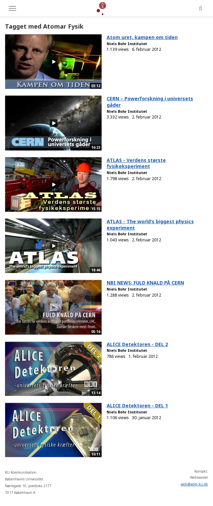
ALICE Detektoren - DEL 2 (137, 344)
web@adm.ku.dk (194, 484)
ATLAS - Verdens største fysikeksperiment (136, 163)
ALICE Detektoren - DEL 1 (137, 405)
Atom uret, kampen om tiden (142, 37)
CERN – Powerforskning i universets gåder (150, 101)
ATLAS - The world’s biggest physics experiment (150, 224)
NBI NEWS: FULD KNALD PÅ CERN (145, 282)
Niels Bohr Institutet (127, 43)
